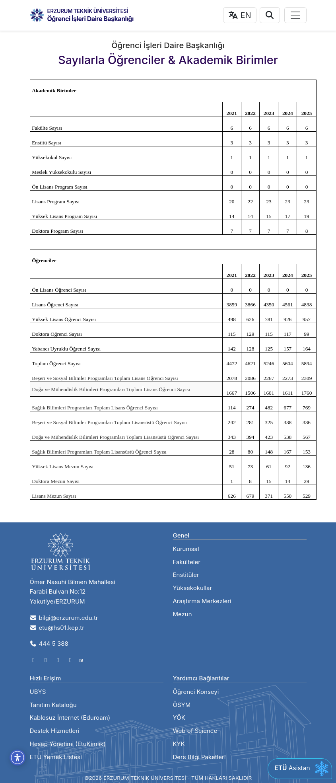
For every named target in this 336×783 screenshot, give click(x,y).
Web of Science (195, 730)
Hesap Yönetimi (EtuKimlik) (68, 744)
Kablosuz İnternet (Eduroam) (70, 717)
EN (239, 15)
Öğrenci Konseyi (196, 691)
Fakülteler (186, 562)
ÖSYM (182, 705)
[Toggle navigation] (295, 15)
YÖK (179, 717)
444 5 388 (49, 643)
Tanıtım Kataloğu (53, 705)
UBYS (38, 691)
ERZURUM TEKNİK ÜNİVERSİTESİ (87, 11)
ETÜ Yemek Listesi (56, 757)
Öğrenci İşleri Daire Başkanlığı (90, 19)
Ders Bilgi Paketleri (199, 757)
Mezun (182, 614)
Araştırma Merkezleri (202, 601)
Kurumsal (186, 549)
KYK (179, 744)
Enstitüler (186, 574)
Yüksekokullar (192, 588)
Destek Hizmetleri (55, 730)
